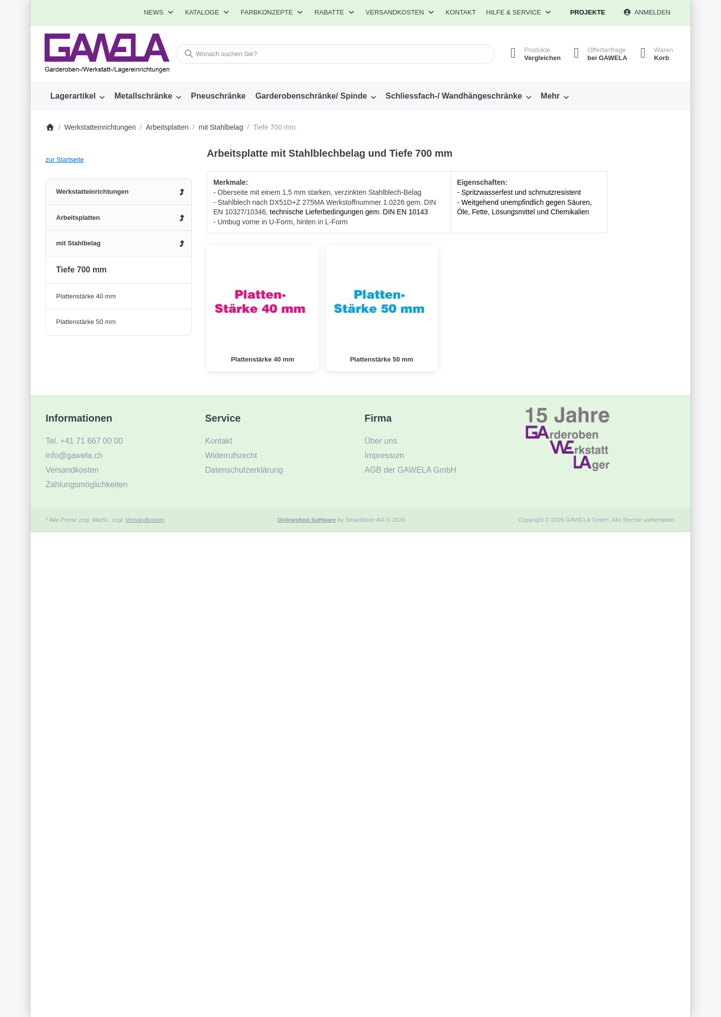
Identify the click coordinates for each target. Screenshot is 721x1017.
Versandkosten (145, 519)
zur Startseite (65, 159)
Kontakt (461, 12)
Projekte (587, 12)
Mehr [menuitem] (550, 96)
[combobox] (332, 54)
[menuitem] (78, 96)
